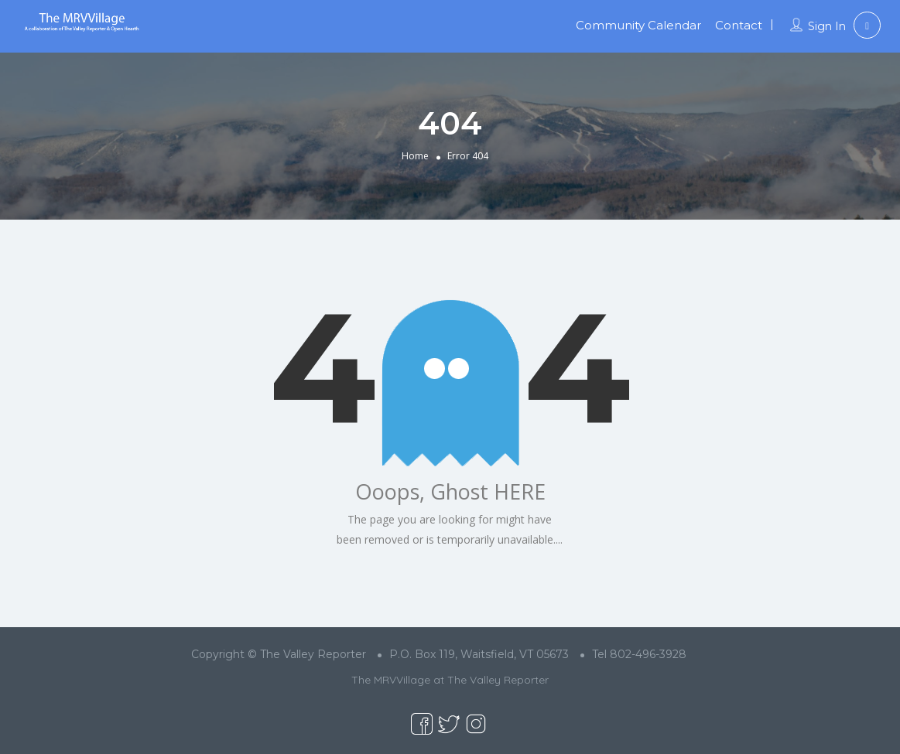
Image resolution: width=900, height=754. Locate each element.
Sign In (827, 26)
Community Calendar (638, 25)
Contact (738, 25)
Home (415, 155)
